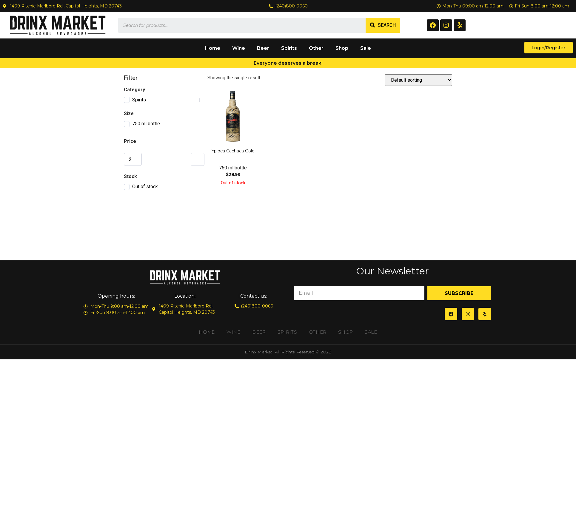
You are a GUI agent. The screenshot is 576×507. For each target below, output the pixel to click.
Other (316, 48)
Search (387, 25)
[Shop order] (418, 80)
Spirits (289, 48)
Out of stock (145, 186)
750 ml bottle (146, 123)
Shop (341, 48)
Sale (365, 48)
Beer (263, 48)
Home (212, 48)
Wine (238, 48)
